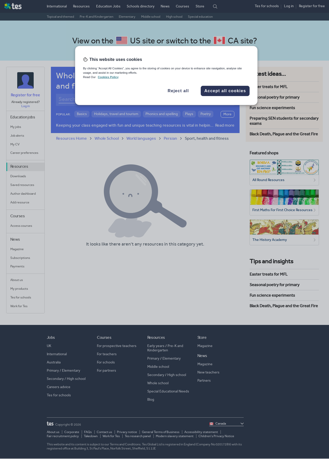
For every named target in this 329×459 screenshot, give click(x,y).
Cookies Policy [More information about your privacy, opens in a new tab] (108, 77)
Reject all (178, 91)
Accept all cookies (225, 91)
